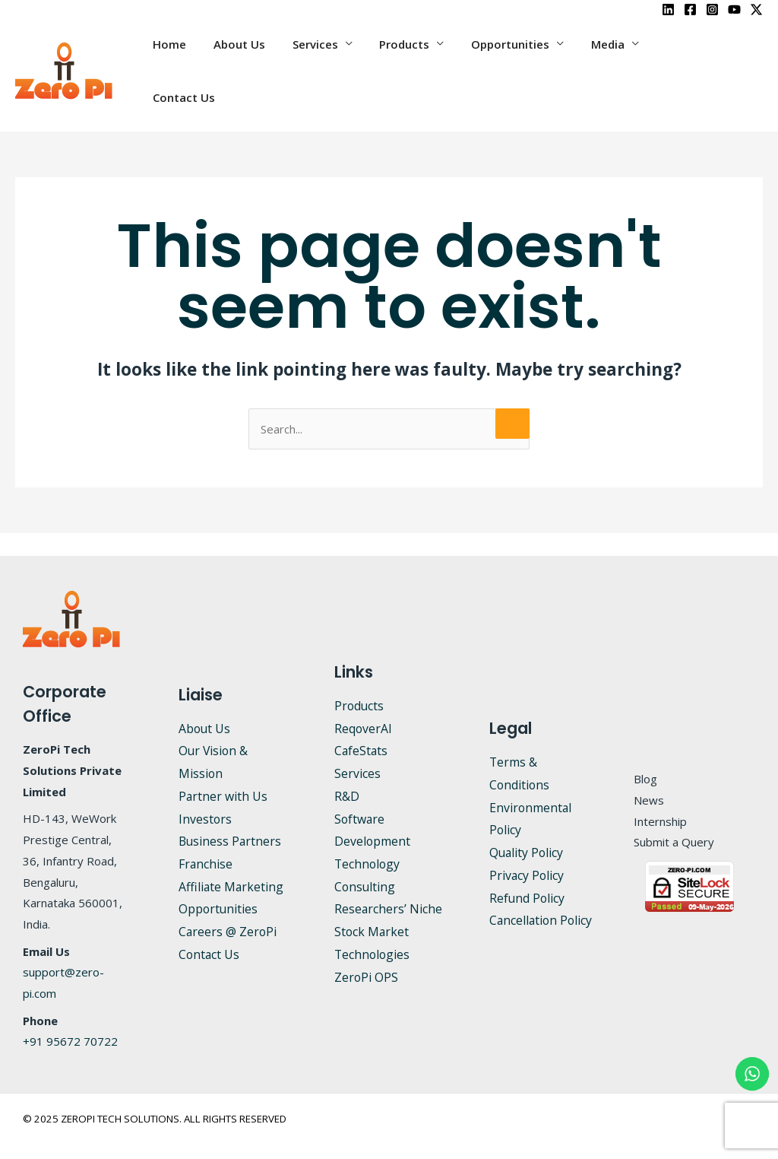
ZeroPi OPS (366, 951)
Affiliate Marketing (232, 861)
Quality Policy (527, 826)
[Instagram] (712, 9)
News (649, 774)
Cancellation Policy (542, 894)
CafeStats (361, 724)
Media (612, 57)
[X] (756, 9)
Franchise (206, 838)
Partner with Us (223, 770)
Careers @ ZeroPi (228, 905)
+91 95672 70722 (70, 1015)
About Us (261, 57)
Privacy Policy (527, 849)
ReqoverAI (363, 702)
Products (418, 57)
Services (333, 57)
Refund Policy (527, 872)
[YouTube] (734, 9)
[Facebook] (690, 9)
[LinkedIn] (668, 9)
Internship (660, 795)
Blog (645, 752)
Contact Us (697, 57)
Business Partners (231, 815)
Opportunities (519, 57)
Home (196, 57)
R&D (346, 770)
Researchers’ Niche (388, 883)
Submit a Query (674, 816)
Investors (205, 793)
